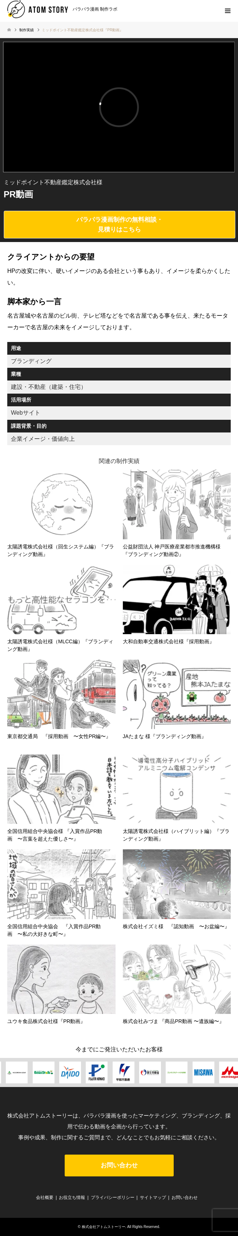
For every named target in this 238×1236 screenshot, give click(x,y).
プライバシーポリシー (112, 1197)
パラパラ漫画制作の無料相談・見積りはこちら (119, 224)
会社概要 (44, 1197)
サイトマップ (153, 1197)
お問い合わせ (119, 1165)
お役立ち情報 (72, 1197)
